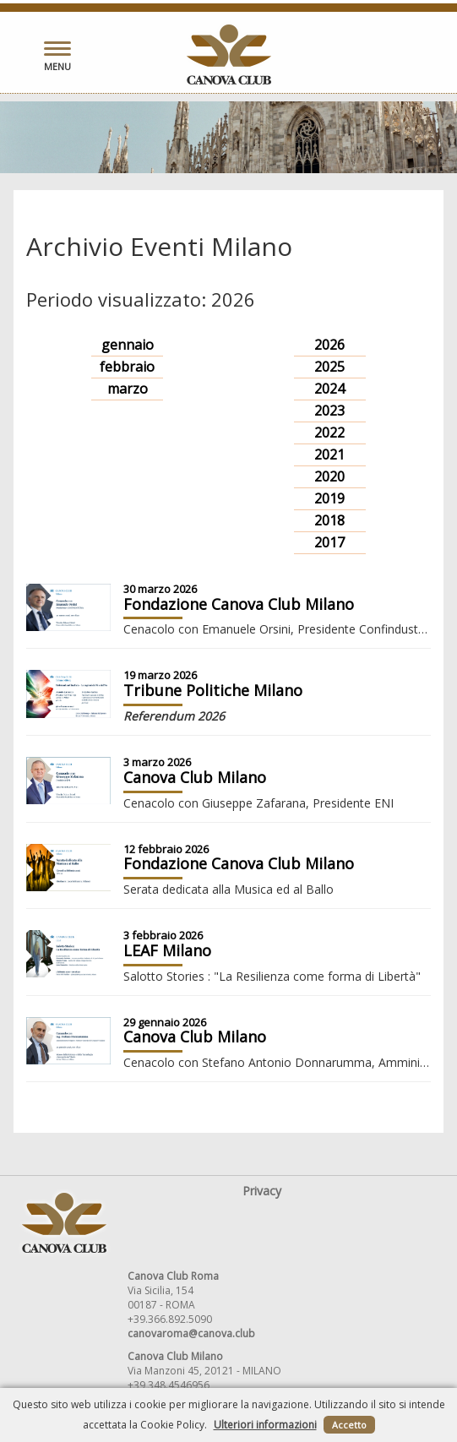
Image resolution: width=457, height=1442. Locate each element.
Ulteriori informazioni (265, 1425)
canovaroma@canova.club (191, 1333)
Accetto (349, 1424)
